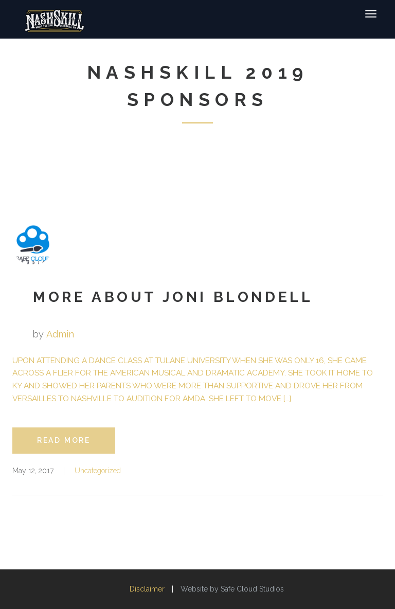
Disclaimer (147, 589)
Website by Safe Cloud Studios (232, 589)
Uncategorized (98, 471)
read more (64, 440)
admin (60, 334)
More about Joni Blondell (173, 297)
